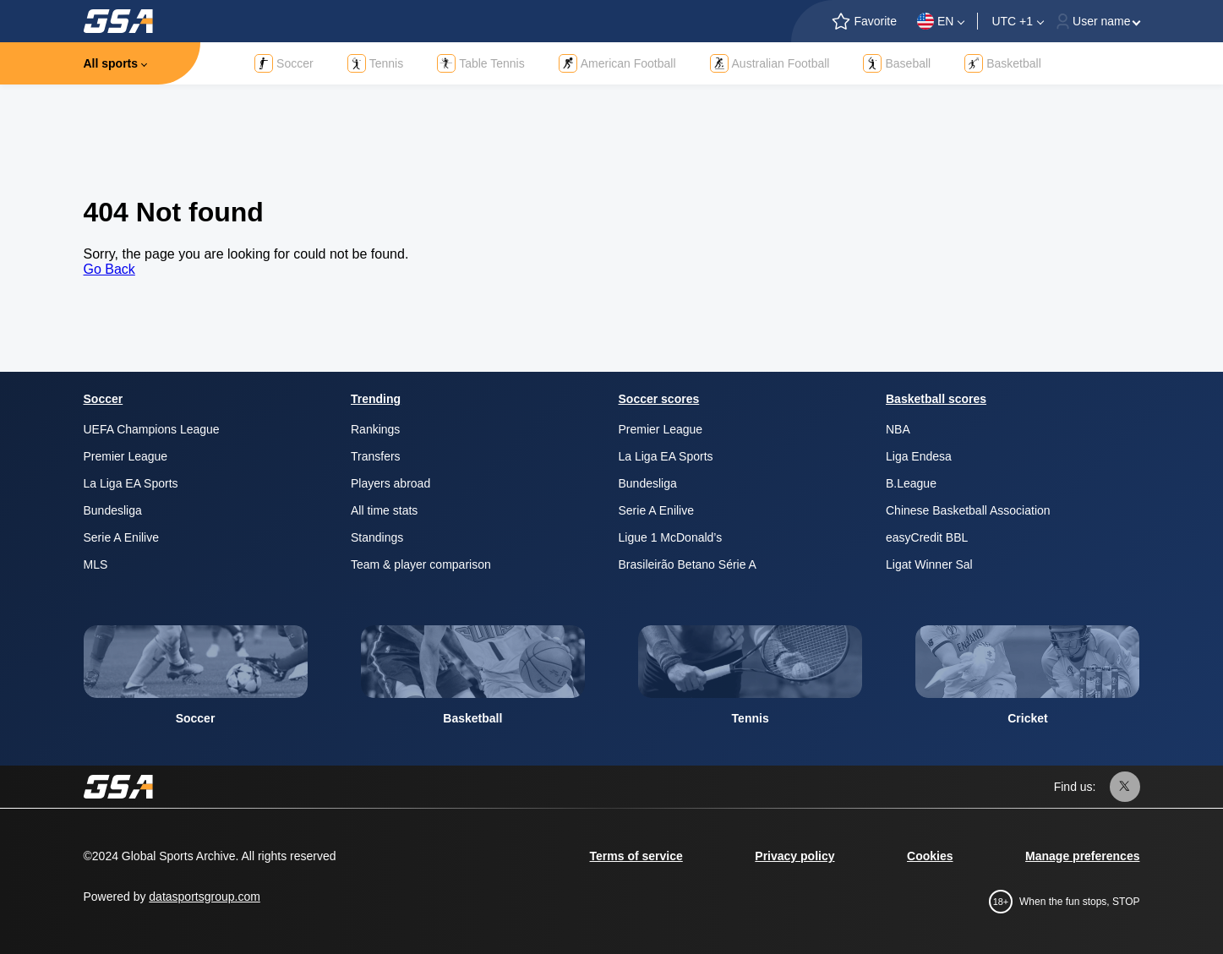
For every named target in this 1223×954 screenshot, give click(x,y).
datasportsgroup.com (204, 896)
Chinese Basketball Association (968, 510)
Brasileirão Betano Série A (687, 564)
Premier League (126, 456)
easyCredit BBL (927, 537)
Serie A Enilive (122, 537)
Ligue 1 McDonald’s (671, 537)
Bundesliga (113, 510)
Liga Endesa (919, 456)
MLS (96, 564)
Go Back (109, 269)
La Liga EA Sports (131, 483)
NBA (898, 429)
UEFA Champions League (152, 429)
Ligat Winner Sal (929, 564)
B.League (911, 483)
